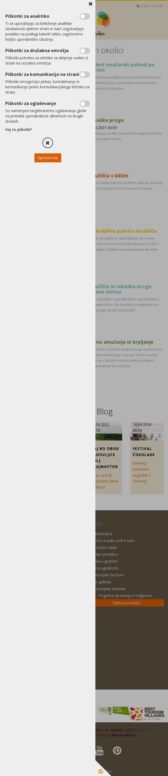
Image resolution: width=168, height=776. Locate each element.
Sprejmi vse (48, 157)
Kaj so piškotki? (18, 129)
